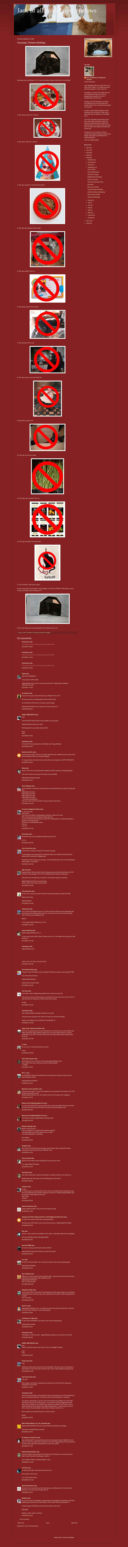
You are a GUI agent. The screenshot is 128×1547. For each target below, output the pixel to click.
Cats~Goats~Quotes (28, 1058)
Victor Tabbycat (26, 786)
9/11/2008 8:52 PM (27, 1239)
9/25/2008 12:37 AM (27, 1480)
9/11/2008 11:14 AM (27, 941)
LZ (22, 1044)
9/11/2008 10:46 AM (27, 864)
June (89, 205)
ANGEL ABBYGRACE (28, 714)
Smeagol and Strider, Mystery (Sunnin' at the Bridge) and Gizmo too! (43, 1217)
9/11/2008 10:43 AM (27, 842)
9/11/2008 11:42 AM (27, 985)
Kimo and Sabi (26, 1158)
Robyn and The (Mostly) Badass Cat (33, 1103)
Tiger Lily (25, 870)
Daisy (23, 768)
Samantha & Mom (27, 1290)
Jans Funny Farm (27, 848)
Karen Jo (24, 1306)
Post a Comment (24, 1519)
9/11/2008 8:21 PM (27, 1211)
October (90, 165)
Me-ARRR (90, 184)
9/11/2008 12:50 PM (27, 1053)
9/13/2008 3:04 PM (27, 1417)
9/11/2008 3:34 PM (27, 1097)
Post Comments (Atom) (31, 1526)
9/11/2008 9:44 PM (27, 1268)
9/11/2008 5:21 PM (27, 1166)
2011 (87, 150)
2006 (87, 223)
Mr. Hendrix (25, 693)
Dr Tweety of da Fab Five (29, 1437)
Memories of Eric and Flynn (30, 1089)
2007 (87, 221)
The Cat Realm (26, 1274)
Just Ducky (25, 1172)
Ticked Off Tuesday (92, 174)
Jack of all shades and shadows (57, 10)
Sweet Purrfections (28, 1206)
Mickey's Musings (27, 1126)
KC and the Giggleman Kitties (31, 809)
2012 (87, 147)
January (90, 217)
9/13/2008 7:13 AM (27, 1387)
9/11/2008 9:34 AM (27, 780)
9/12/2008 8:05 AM (27, 1355)
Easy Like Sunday (92, 179)
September (91, 167)
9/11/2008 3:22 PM (27, 1083)
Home (47, 1523)
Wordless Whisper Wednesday (96, 192)
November (91, 162)
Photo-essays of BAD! (93, 194)
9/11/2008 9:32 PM (27, 1254)
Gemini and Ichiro (27, 752)
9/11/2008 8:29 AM (27, 746)
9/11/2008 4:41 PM (27, 1152)
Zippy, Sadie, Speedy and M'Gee (31, 1028)
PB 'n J (24, 1073)
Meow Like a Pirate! (93, 187)
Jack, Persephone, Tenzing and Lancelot (95, 78)
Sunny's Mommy (27, 930)
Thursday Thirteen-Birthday (95, 189)
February (90, 215)
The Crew (25, 991)
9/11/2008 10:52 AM (27, 903)
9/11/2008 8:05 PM (27, 1200)
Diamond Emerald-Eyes (29, 1452)
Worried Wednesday (93, 172)
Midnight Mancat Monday (94, 177)
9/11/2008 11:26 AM (27, 964)
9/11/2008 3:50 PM (27, 1110)
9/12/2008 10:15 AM (27, 1371)
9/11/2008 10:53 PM (27, 1300)
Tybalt (24, 673)
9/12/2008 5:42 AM (27, 1327)
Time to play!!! (91, 169)
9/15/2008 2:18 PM (27, 1432)
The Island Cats (26, 891)
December (91, 160)
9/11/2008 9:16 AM (27, 762)
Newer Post (21, 1523)
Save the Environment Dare (95, 182)
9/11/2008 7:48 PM (27, 1181)
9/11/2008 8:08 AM (27, 709)
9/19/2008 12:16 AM (27, 1462)
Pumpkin (24, 1146)
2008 (87, 157)
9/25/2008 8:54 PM (27, 1492)
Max (23, 1231)
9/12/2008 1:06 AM (27, 1312)
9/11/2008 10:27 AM (27, 828)
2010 (87, 152)
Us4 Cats (24, 1468)
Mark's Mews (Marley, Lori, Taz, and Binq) (34, 1423)
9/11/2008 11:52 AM (27, 1023)
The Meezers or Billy (28, 1318)
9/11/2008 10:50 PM (27, 1284)
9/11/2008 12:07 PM (27, 1038)
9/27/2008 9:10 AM (27, 1515)
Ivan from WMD (26, 1245)
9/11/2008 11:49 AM (27, 1005)
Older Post (74, 1523)
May (89, 207)
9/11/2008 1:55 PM (27, 1067)
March (90, 212)
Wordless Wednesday (93, 197)
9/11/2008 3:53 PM (27, 1140)
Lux (23, 1259)
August (90, 200)
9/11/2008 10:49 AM (27, 885)
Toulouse (24, 1186)
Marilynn (24, 1498)
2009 (87, 155)
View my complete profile (91, 140)
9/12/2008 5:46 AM (27, 1337)
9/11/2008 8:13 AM (27, 735)
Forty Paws (25, 834)
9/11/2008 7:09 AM (27, 646)
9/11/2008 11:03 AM (27, 924)
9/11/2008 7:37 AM (27, 687)
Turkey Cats (25, 909)
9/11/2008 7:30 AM (27, 668)
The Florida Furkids (28, 969)
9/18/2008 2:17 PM (27, 1446)
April (89, 210)
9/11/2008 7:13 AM (27, 657)
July (89, 202)
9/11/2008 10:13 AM (27, 803)
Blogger (71, 1537)
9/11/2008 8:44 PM (27, 1225)
